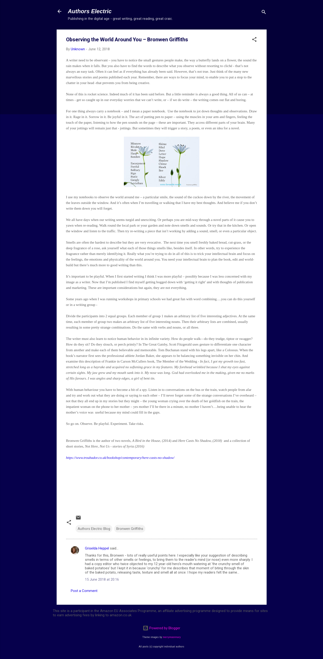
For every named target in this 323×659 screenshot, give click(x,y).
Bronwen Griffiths (129, 529)
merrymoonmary (172, 637)
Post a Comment (84, 591)
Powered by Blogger (161, 628)
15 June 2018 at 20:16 (102, 579)
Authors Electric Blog (94, 529)
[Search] (264, 13)
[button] (254, 40)
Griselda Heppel (97, 548)
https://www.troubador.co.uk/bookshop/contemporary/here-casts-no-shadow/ (120, 458)
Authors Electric (90, 11)
